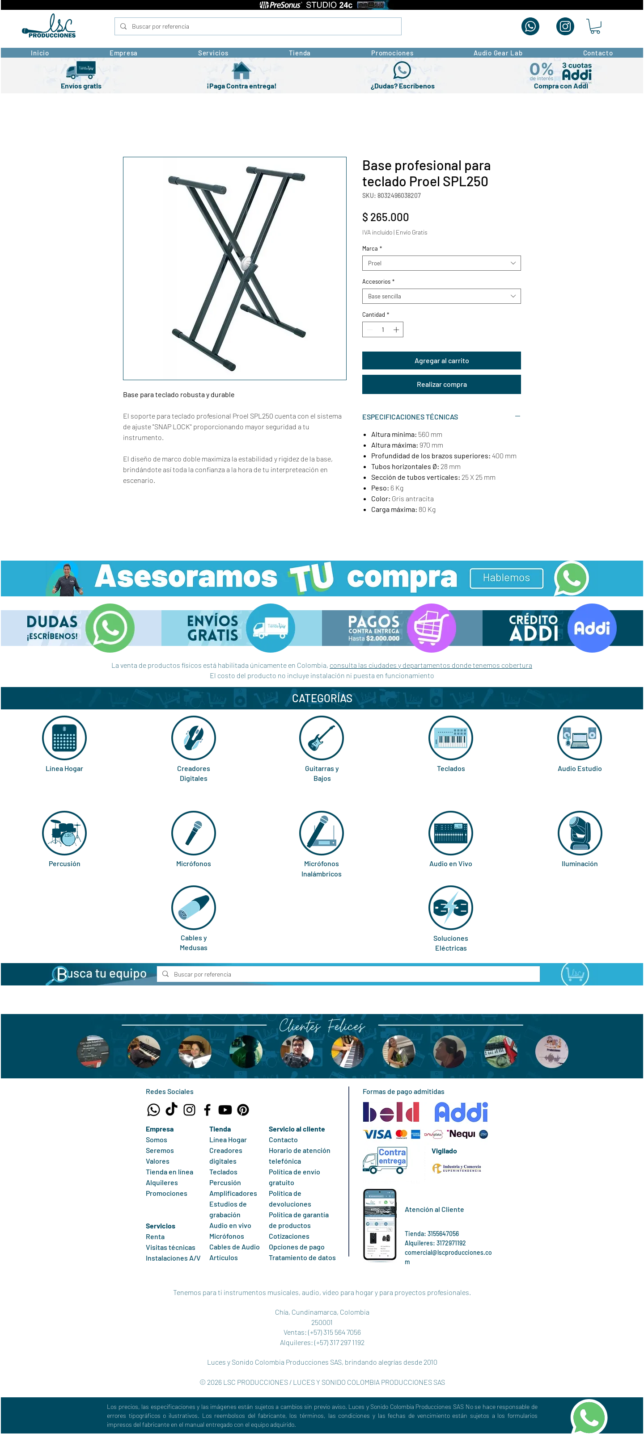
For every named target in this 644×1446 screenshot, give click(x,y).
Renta (155, 1236)
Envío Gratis (412, 232)
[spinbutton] (383, 329)
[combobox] (441, 263)
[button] (595, 26)
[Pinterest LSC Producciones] (243, 1110)
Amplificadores (233, 1193)
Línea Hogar (64, 768)
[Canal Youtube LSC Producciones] (225, 1110)
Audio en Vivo (450, 863)
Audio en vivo (230, 1225)
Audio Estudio (580, 768)
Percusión (64, 863)
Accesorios (378, 281)
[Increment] (397, 329)
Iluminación (580, 863)
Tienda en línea (169, 1171)
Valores (157, 1161)
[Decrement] (369, 329)
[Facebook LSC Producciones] (207, 1110)
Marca (372, 248)
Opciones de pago (297, 1246)
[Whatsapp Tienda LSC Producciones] (153, 1110)
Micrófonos (193, 863)
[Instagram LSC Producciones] (189, 1110)
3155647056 (443, 1233)
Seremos (160, 1150)
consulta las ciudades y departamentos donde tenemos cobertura (431, 665)
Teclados (451, 768)
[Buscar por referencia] (257, 26)
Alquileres (162, 1182)
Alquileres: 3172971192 (435, 1243)
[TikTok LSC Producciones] (171, 1110)
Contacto (283, 1139)
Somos (156, 1139)
